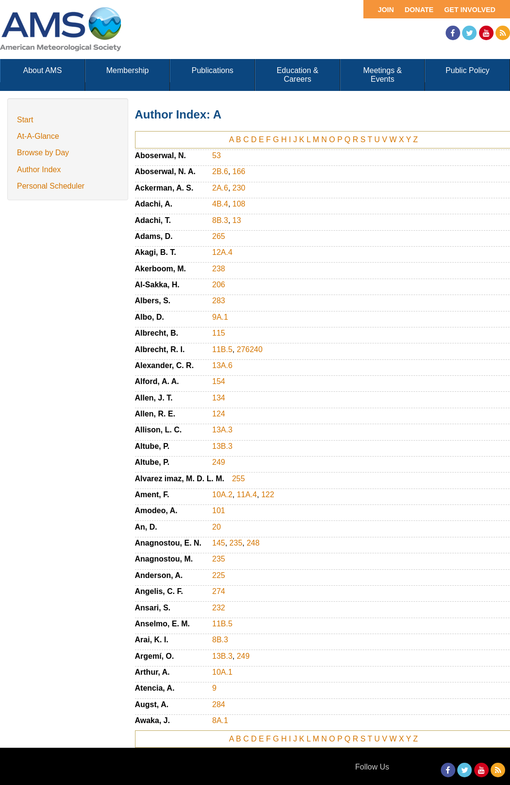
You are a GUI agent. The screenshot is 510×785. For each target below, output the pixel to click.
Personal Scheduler (51, 186)
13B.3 (222, 446)
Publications (212, 70)
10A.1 (222, 672)
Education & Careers (297, 74)
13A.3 (222, 430)
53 (216, 155)
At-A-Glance (38, 136)
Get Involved (469, 10)
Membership (127, 70)
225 (218, 575)
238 (218, 269)
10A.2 (222, 494)
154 (218, 381)
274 (218, 591)
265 (218, 236)
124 (218, 414)
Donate (419, 10)
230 (238, 188)
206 (218, 285)
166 (238, 171)
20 (216, 527)
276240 (249, 349)
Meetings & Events (382, 74)
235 (235, 543)
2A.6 (220, 188)
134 (218, 398)
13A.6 (222, 365)
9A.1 (220, 317)
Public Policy (468, 70)
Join (386, 10)
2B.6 (220, 171)
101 (218, 510)
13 (236, 220)
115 (218, 333)
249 (218, 462)
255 (238, 478)
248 (253, 543)
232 (218, 608)
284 (218, 704)
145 (218, 543)
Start (25, 120)
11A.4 (247, 494)
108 (238, 204)
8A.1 (220, 720)
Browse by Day (43, 152)
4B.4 (220, 204)
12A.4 (222, 252)
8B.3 (220, 220)
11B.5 (222, 349)
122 (267, 494)
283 (218, 300)
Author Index (39, 169)
